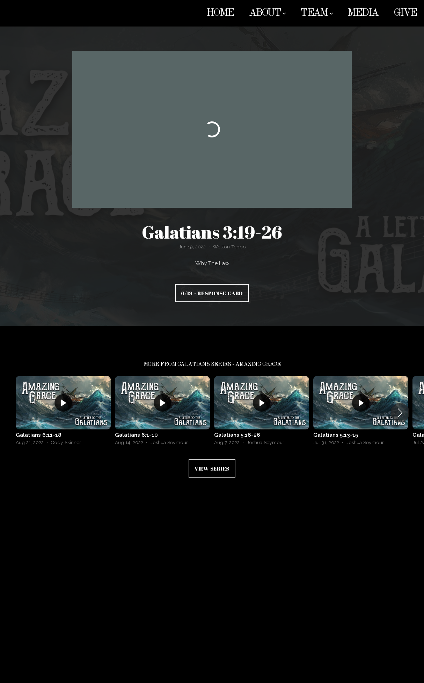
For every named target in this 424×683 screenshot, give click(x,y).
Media (363, 13)
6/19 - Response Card (212, 293)
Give (405, 13)
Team (316, 13)
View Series (212, 468)
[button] (400, 412)
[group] (63, 412)
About (267, 13)
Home (219, 13)
